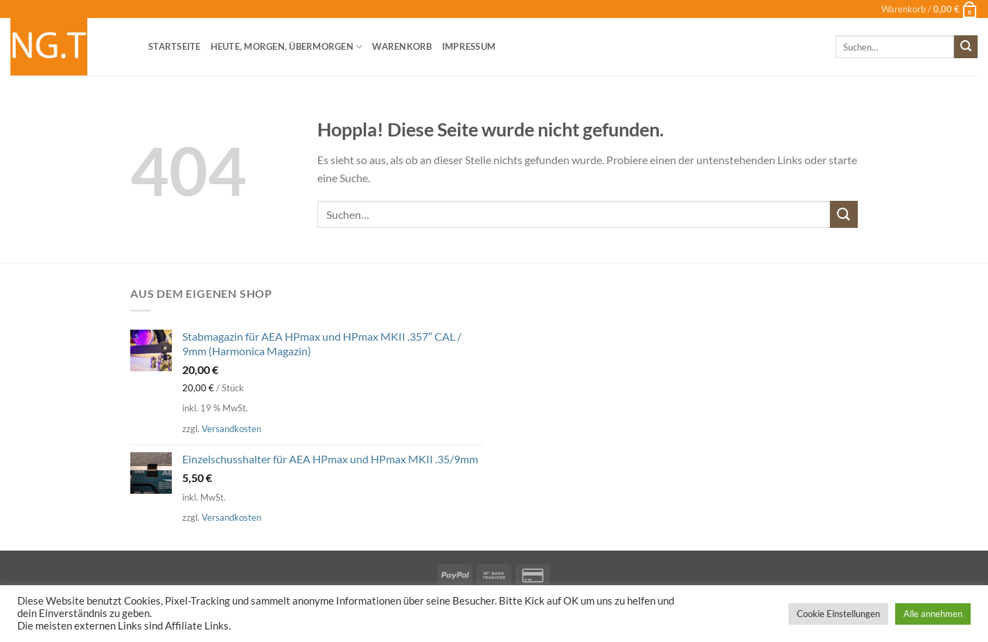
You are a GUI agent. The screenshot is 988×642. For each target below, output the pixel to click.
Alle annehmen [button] (932, 613)
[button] (929, 9)
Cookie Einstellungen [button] (838, 613)
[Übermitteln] (966, 47)
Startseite (174, 46)
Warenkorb (402, 46)
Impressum (468, 46)
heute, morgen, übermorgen (287, 46)
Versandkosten (231, 428)
